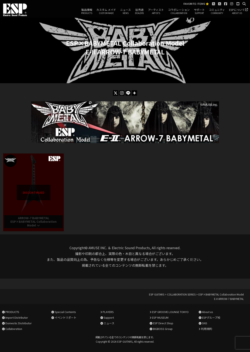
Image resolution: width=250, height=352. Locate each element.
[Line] (128, 93)
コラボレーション (179, 11)
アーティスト (156, 11)
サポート (199, 11)
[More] (134, 93)
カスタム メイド (106, 11)
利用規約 (206, 329)
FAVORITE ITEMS (196, 3)
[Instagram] (122, 93)
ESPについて (237, 11)
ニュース (125, 11)
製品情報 (86, 11)
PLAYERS (108, 312)
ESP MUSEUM (160, 317)
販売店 (139, 11)
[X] (115, 93)
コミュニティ (217, 11)
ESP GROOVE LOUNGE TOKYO (170, 312)
